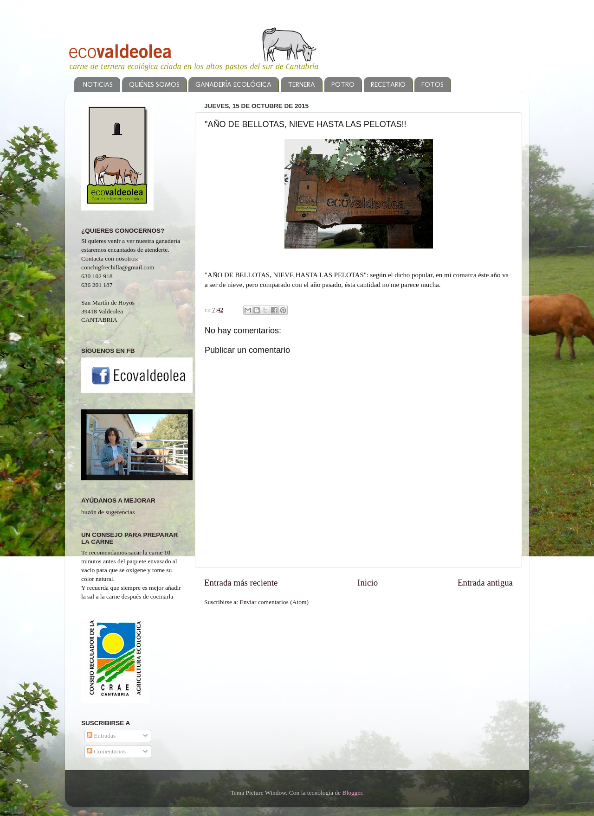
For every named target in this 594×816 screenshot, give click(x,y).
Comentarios (106, 751)
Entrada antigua (485, 582)
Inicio (367, 582)
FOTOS (432, 84)
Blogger (352, 792)
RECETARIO (388, 84)
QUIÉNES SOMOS (154, 84)
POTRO (343, 84)
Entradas (101, 735)
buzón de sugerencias (108, 512)
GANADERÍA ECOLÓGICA (233, 84)
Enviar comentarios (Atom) (274, 602)
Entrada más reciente (241, 582)
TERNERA (301, 84)
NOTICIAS (98, 84)
